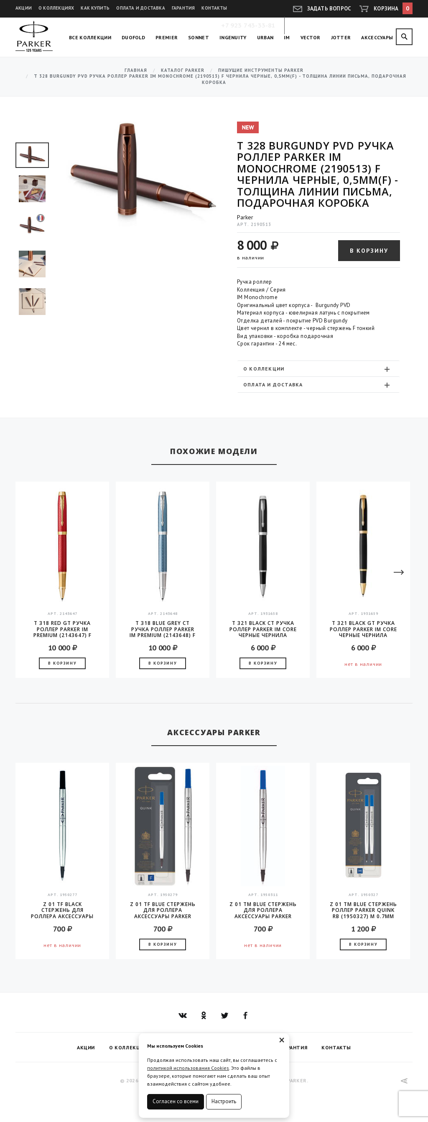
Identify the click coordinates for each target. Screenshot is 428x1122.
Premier (166, 37)
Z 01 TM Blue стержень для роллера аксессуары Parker (263, 910)
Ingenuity (233, 37)
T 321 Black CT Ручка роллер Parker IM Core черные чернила (263, 629)
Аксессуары (377, 37)
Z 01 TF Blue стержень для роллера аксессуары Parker (163, 910)
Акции (23, 8)
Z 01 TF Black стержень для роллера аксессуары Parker (62, 910)
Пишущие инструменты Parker (260, 70)
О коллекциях (56, 8)
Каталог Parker (182, 70)
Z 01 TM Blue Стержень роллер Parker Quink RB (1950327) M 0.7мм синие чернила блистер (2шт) (363, 910)
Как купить (95, 8)
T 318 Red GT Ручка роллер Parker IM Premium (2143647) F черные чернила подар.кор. (62, 629)
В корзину (369, 250)
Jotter (341, 37)
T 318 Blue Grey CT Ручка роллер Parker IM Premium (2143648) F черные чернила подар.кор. (163, 629)
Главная (136, 70)
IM (287, 37)
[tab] (318, 368)
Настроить (223, 1101)
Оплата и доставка (140, 8)
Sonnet (198, 37)
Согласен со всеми (176, 1101)
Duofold (133, 37)
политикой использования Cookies (188, 1068)
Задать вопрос (329, 8)
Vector (311, 37)
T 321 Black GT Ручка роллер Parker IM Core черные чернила (363, 629)
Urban (265, 37)
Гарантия (183, 8)
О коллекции (317, 369)
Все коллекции (90, 37)
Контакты (214, 8)
